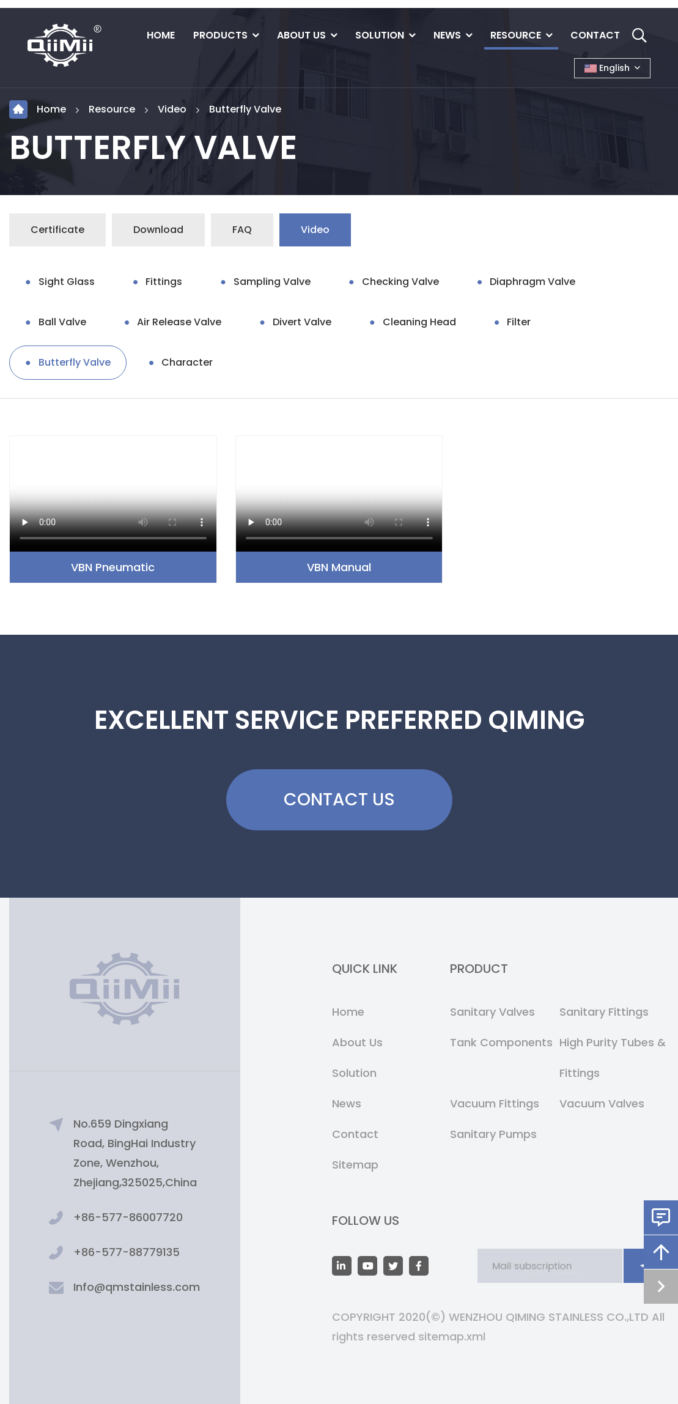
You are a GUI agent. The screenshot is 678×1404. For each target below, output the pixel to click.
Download (158, 230)
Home (161, 35)
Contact (595, 35)
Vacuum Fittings (494, 1103)
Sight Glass (67, 282)
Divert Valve (302, 322)
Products (220, 35)
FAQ (242, 230)
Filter (519, 322)
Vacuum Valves (601, 1103)
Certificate (57, 230)
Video (172, 109)
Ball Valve (62, 322)
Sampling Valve (272, 282)
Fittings (164, 282)
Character (187, 362)
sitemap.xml (451, 1336)
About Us (301, 35)
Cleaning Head (419, 322)
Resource (515, 35)
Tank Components (501, 1042)
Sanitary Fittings (604, 1011)
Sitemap (355, 1164)
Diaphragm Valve (532, 282)
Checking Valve (400, 282)
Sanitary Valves (492, 1011)
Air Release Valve (179, 322)
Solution (379, 35)
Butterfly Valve (245, 109)
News (447, 35)
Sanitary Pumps (493, 1134)
